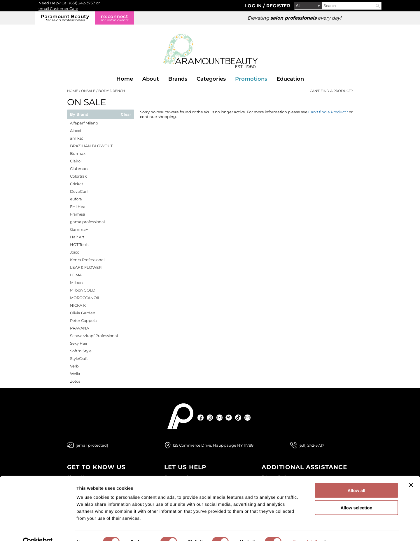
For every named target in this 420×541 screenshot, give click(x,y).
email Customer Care (58, 8)
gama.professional (87, 221)
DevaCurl (79, 191)
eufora (76, 199)
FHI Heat (78, 206)
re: (114, 18)
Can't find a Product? (331, 91)
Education (290, 79)
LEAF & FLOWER (86, 267)
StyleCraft (79, 358)
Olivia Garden (82, 313)
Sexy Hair (79, 343)
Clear (126, 114)
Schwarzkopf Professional (94, 335)
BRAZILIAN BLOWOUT (91, 145)
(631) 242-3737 (82, 3)
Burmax (77, 153)
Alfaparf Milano (84, 123)
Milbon (76, 282)
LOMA (76, 275)
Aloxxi (75, 130)
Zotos (75, 381)
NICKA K (78, 305)
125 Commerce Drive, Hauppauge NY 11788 (213, 445)
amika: (76, 138)
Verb (74, 366)
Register (278, 5)
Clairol (75, 161)
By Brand (79, 114)
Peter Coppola (83, 320)
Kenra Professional (87, 259)
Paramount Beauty (65, 18)
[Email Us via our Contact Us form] (92, 445)
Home (124, 79)
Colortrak (78, 176)
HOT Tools (79, 244)
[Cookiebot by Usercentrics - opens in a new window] (37, 529)
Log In (254, 5)
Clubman (79, 168)
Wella (75, 373)
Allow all (356, 478)
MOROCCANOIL (85, 297)
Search (378, 6)
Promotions (251, 79)
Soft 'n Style (81, 350)
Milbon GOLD (82, 290)
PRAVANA (79, 328)
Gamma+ (79, 229)
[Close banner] (411, 473)
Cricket (76, 183)
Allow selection (356, 495)
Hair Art (77, 237)
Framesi (77, 214)
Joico (74, 252)
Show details (306, 529)
